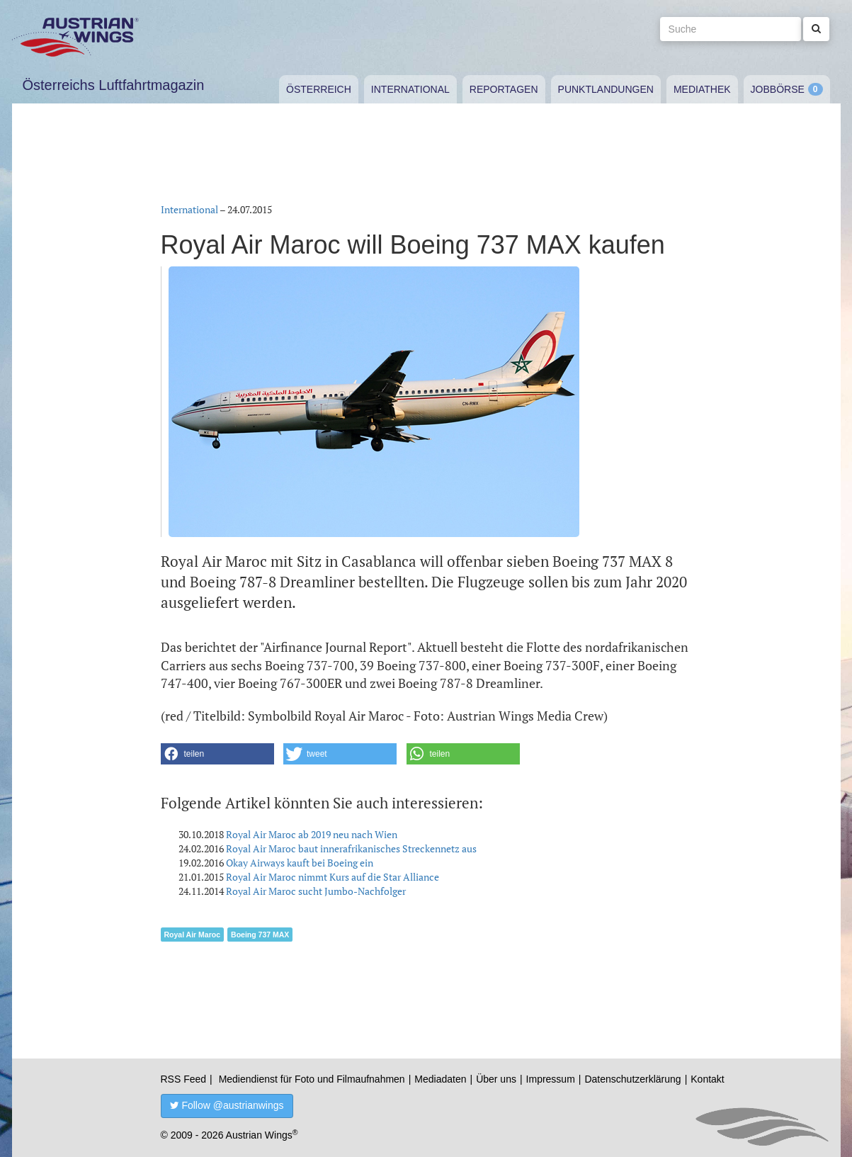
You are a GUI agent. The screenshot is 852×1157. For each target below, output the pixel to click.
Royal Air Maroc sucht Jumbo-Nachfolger (316, 891)
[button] (217, 753)
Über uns (496, 1079)
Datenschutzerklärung (632, 1079)
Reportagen (504, 89)
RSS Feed (184, 1079)
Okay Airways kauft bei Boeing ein (299, 862)
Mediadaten (440, 1079)
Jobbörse (778, 89)
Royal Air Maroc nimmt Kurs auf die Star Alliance (332, 877)
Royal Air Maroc (192, 934)
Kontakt (707, 1079)
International (410, 89)
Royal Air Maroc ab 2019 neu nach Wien (311, 834)
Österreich (318, 89)
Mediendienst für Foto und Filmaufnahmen (312, 1079)
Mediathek (702, 89)
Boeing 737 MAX (260, 934)
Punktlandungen (606, 89)
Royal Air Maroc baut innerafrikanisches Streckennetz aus (351, 848)
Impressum (550, 1079)
